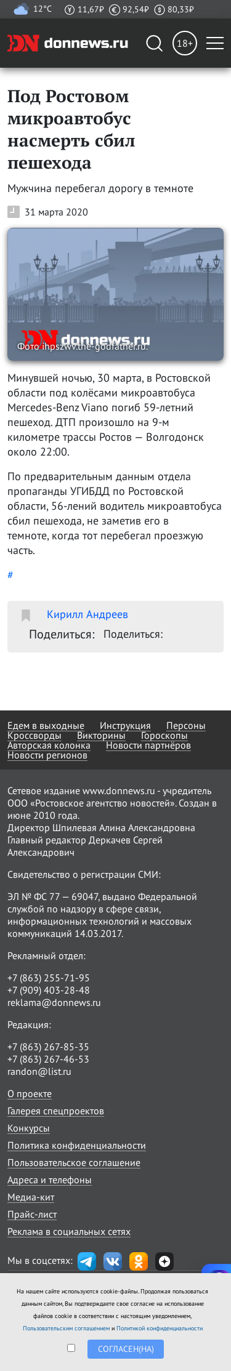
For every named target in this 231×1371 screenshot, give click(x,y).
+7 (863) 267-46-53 (48, 1059)
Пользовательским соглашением (66, 1328)
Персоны (186, 725)
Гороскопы (164, 735)
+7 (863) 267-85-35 (48, 1046)
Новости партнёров (148, 745)
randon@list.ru (39, 1071)
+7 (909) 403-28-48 (48, 990)
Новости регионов (47, 755)
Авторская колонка (49, 745)
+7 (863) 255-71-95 (48, 977)
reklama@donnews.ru (54, 1002)
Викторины (101, 735)
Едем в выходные (45, 725)
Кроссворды (34, 735)
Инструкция (125, 725)
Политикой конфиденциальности (159, 1328)
